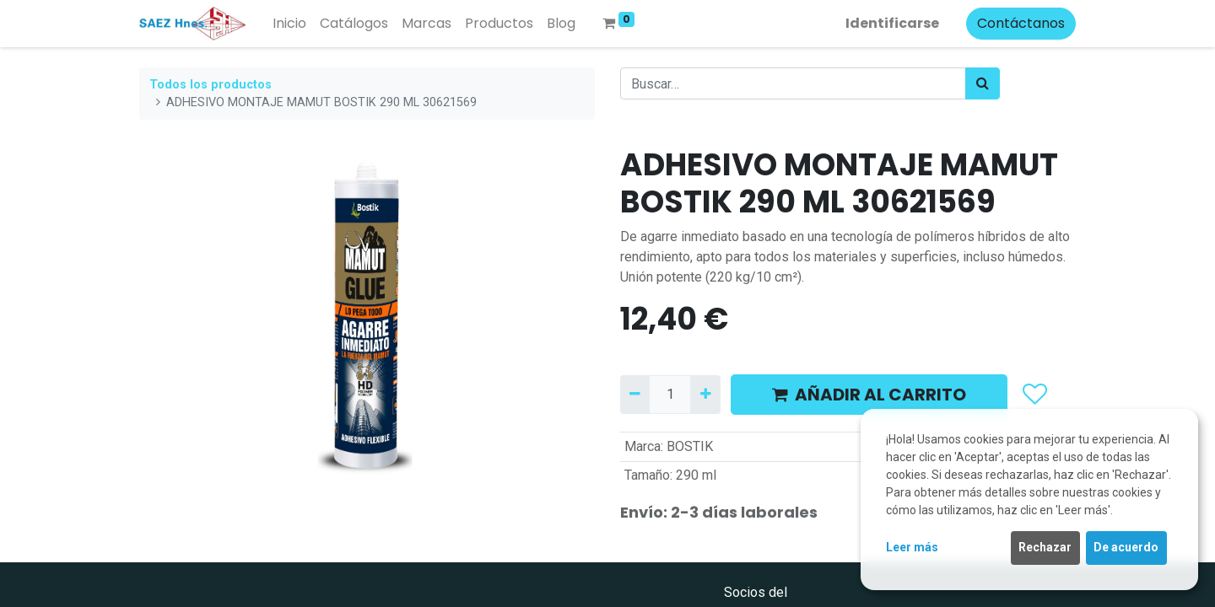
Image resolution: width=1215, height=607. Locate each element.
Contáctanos (1021, 23)
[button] (1034, 394)
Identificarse (892, 23)
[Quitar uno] (635, 394)
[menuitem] (289, 23)
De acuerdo (1126, 547)
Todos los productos (210, 85)
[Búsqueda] (982, 83)
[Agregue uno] (705, 394)
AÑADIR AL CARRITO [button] (869, 394)
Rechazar (1045, 547)
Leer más (912, 547)
